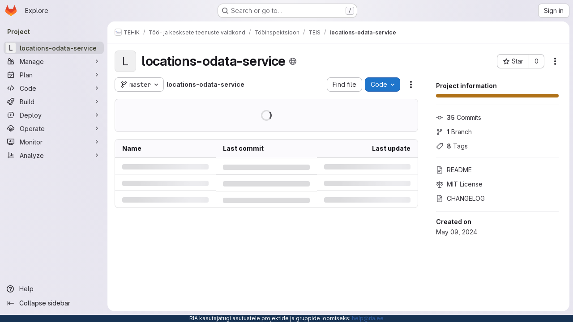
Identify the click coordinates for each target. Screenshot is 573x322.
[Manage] (54, 61)
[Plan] (54, 74)
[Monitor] (54, 142)
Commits (458, 117)
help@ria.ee (368, 318)
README (454, 170)
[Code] (54, 88)
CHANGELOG (460, 198)
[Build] (54, 101)
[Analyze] (54, 155)
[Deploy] (54, 115)
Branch (454, 132)
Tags (452, 146)
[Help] (54, 289)
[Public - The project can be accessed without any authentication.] (292, 61)
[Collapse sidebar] (54, 303)
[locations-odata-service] (54, 48)
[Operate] (54, 128)
